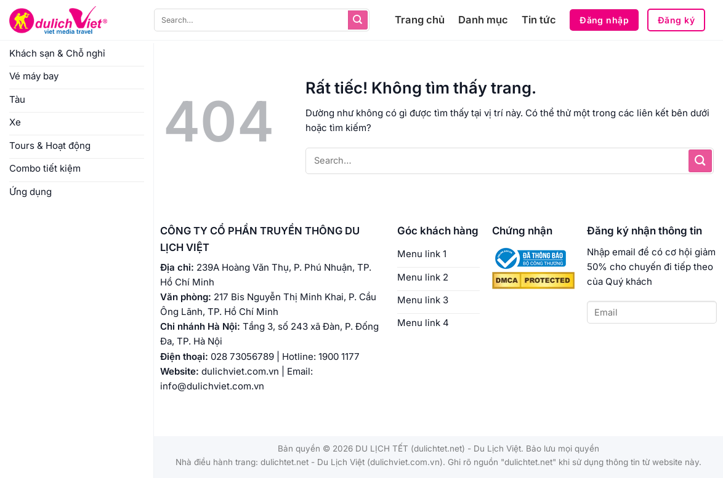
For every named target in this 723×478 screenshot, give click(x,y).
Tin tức (539, 20)
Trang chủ (420, 20)
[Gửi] (358, 20)
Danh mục (483, 20)
